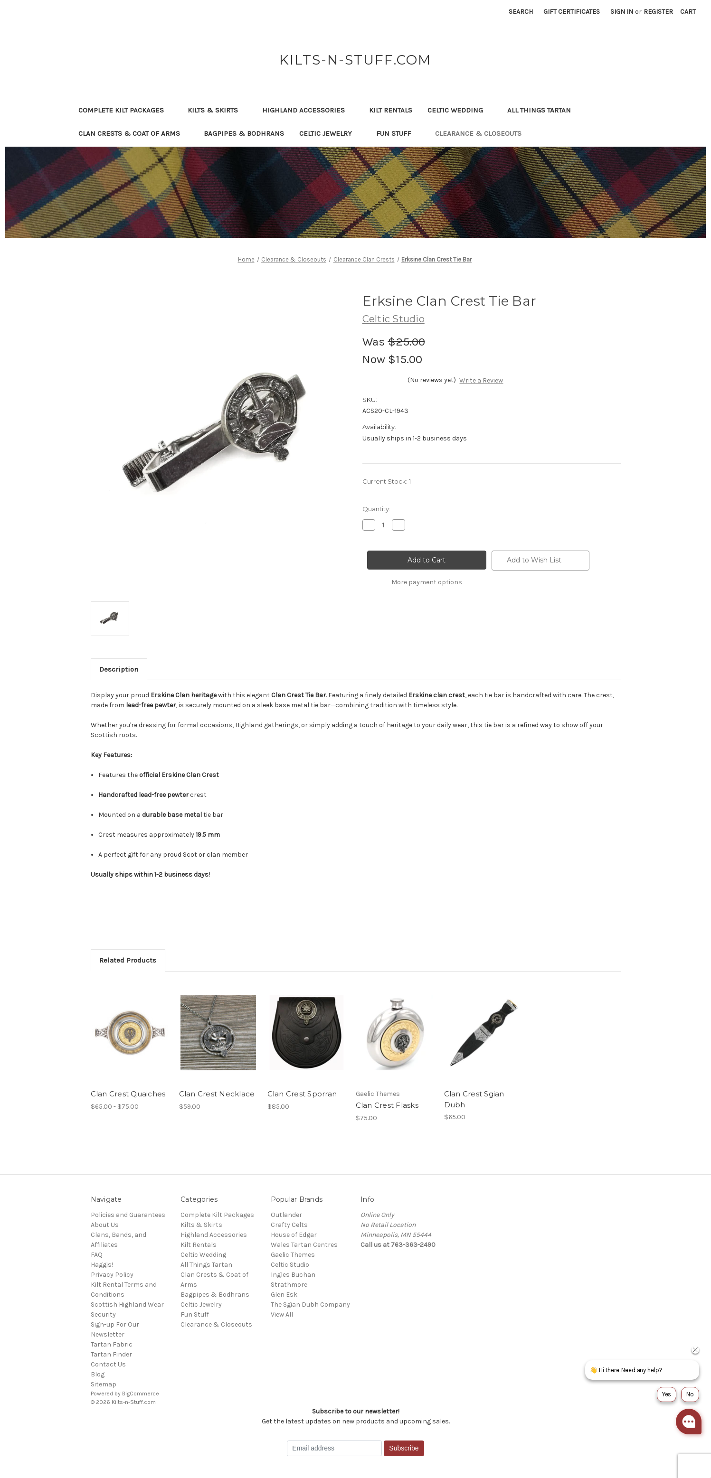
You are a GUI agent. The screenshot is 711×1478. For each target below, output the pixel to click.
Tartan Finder (111, 1354)
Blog (97, 1374)
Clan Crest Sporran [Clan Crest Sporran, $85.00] (302, 1093)
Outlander (286, 1215)
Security (103, 1314)
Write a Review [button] (481, 380)
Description (118, 669)
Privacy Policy (112, 1275)
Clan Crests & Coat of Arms (133, 133)
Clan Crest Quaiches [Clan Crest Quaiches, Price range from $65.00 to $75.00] (128, 1093)
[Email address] (334, 1449)
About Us (105, 1225)
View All (282, 1314)
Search (521, 12)
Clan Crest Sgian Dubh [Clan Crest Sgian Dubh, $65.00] (474, 1099)
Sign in (621, 12)
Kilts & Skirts (217, 110)
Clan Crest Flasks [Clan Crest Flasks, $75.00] (387, 1105)
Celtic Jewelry (330, 133)
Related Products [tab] (127, 960)
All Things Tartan (543, 110)
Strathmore (289, 1285)
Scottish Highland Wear (127, 1304)
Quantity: (376, 509)
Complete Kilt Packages (125, 110)
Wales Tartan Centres (304, 1245)
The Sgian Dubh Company (310, 1304)
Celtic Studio (290, 1265)
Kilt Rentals (390, 110)
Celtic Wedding (459, 110)
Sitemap (103, 1384)
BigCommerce (140, 1393)
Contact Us (108, 1364)
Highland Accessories (308, 110)
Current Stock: (386, 481)
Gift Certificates (571, 12)
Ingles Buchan (293, 1275)
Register (658, 12)
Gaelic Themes (293, 1255)
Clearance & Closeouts (483, 133)
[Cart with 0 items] (688, 11)
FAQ (97, 1255)
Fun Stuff (398, 133)
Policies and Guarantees (128, 1215)
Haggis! (102, 1265)
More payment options (426, 582)
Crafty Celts (289, 1225)
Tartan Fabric (112, 1344)
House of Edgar (294, 1235)
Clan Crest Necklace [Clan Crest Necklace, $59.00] (217, 1093)
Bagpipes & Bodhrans (244, 133)
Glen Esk (284, 1295)
